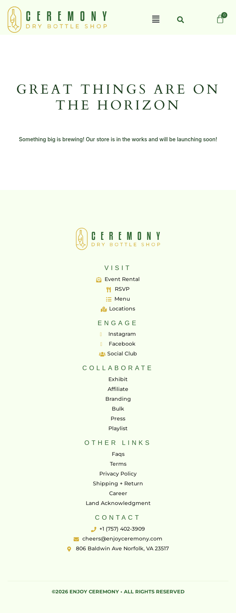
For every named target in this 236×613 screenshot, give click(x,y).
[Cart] (220, 19)
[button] (155, 19)
